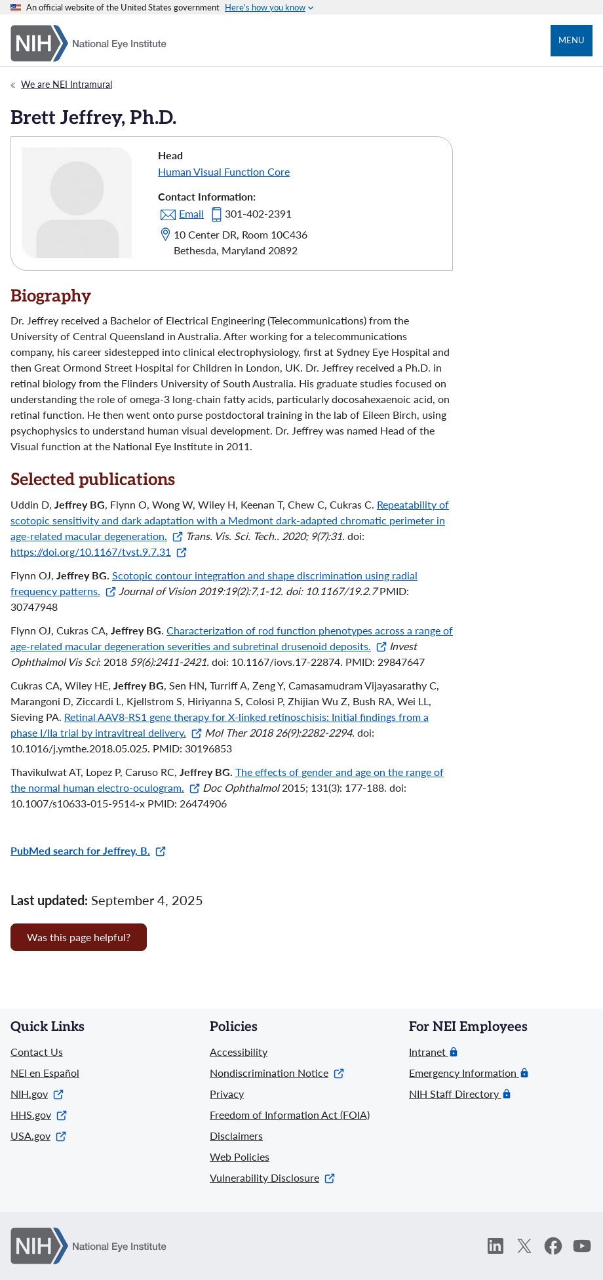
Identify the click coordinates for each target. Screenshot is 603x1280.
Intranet (428, 1052)
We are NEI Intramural (66, 84)
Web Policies (239, 1156)
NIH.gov (37, 1093)
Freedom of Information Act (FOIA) (290, 1114)
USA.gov (38, 1135)
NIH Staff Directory (455, 1094)
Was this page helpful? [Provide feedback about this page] (78, 937)
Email (191, 213)
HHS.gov (38, 1114)
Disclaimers (236, 1135)
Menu (571, 40)
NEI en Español (44, 1072)
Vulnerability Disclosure (272, 1177)
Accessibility (238, 1051)
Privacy (227, 1093)
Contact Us (36, 1051)
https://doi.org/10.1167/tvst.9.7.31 (98, 551)
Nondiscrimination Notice (277, 1072)
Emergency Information (464, 1073)
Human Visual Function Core (224, 171)
